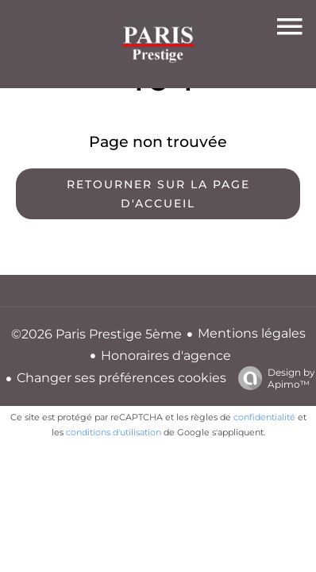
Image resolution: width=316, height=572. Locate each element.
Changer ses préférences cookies (121, 377)
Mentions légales (252, 333)
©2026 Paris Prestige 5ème (96, 334)
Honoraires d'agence (166, 355)
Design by (272, 378)
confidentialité (264, 417)
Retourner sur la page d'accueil (158, 194)
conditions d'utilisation (113, 432)
